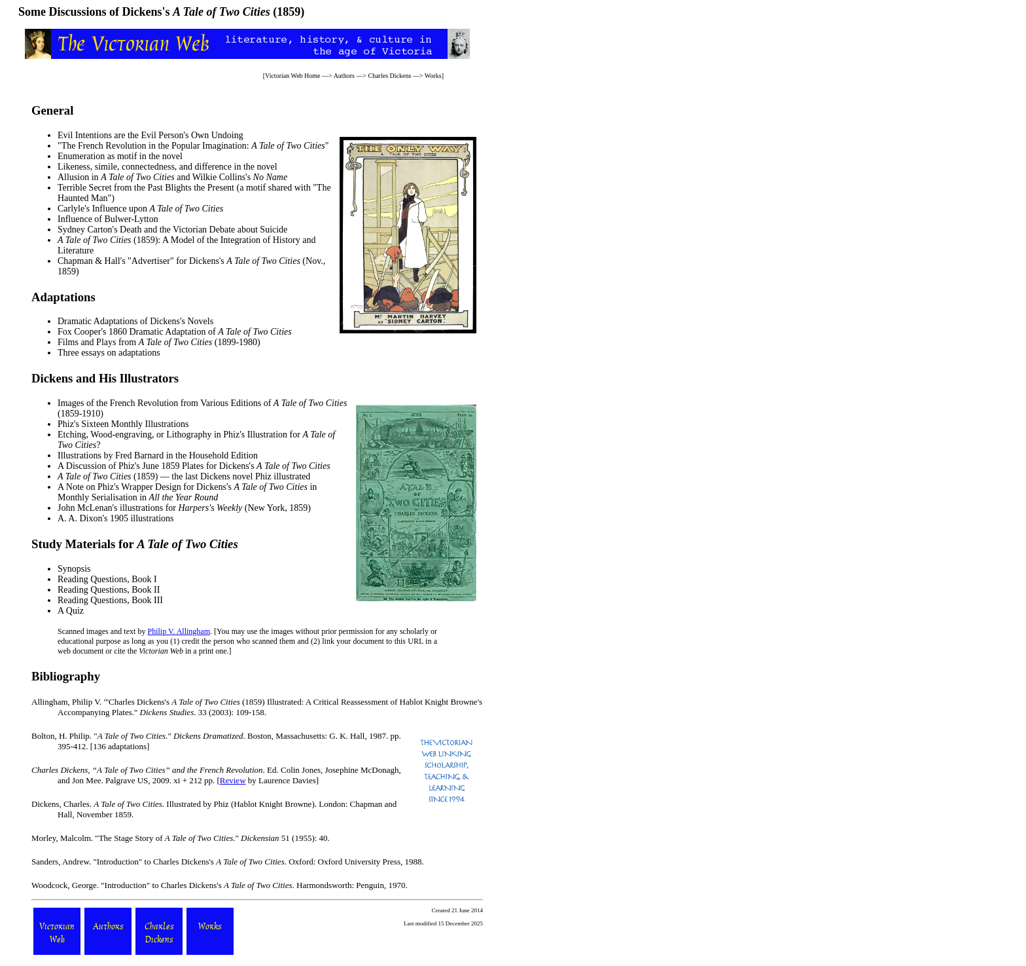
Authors (344, 75)
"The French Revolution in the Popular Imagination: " (193, 146)
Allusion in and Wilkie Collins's (172, 177)
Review (233, 780)
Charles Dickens (390, 75)
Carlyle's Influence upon (140, 209)
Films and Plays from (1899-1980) (159, 342)
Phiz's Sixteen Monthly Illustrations (123, 424)
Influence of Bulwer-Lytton (108, 219)
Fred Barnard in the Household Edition (186, 455)
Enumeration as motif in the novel (120, 156)
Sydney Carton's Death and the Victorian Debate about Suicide (172, 229)
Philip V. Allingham (179, 631)
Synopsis (74, 569)
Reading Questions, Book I (107, 579)
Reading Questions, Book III (110, 600)
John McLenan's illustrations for (150, 508)
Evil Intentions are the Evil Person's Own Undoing (150, 135)
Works (433, 75)
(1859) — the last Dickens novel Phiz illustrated (184, 476)
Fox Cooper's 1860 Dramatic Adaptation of (175, 332)
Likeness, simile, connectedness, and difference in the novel (167, 167)
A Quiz (71, 611)
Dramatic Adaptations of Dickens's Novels (135, 321)
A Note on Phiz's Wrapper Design (119, 487)
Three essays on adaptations (109, 353)
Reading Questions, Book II (109, 590)
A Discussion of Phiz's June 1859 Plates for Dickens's (194, 466)
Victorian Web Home (293, 75)
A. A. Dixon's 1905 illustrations (116, 518)
